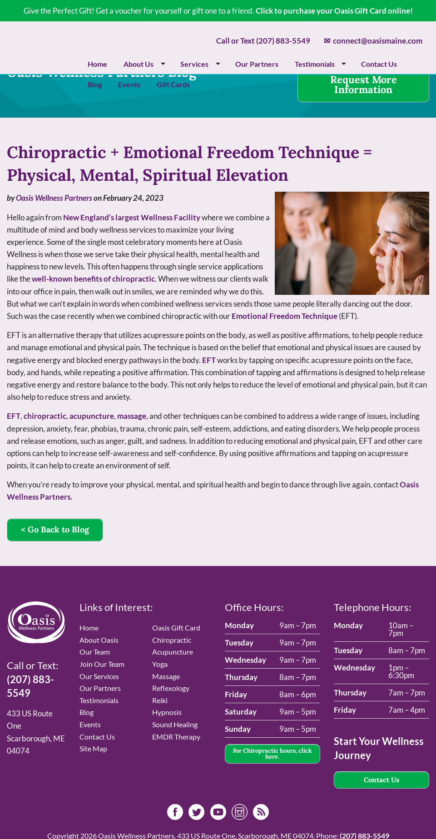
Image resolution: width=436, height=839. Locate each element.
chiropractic (45, 416)
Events (129, 84)
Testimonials (315, 64)
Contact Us (379, 64)
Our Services (99, 676)
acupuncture (91, 416)
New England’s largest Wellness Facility (131, 217)
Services (194, 64)
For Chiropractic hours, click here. (272, 753)
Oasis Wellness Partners (54, 198)
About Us (139, 64)
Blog (95, 84)
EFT (209, 360)
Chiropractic (171, 639)
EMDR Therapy (176, 736)
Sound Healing (175, 724)
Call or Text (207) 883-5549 (263, 40)
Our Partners (256, 64)
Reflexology (170, 688)
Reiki (160, 700)
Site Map (93, 748)
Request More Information (363, 84)
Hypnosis (167, 712)
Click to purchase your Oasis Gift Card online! (334, 10)
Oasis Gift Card (176, 627)
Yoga (160, 664)
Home (97, 64)
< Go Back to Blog (55, 529)
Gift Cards (173, 84)
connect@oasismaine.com (373, 40)
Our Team (94, 651)
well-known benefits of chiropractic (93, 278)
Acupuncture (172, 651)
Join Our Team (101, 664)
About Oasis (99, 639)
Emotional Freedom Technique (284, 316)
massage (131, 416)
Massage (166, 676)
